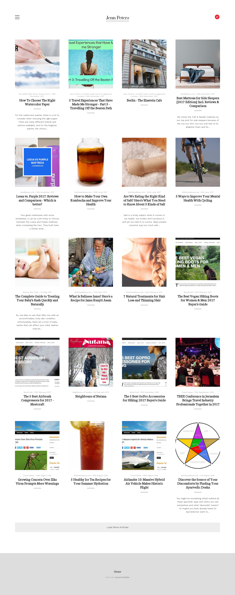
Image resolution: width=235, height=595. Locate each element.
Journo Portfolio (122, 577)
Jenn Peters (117, 18)
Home (117, 571)
